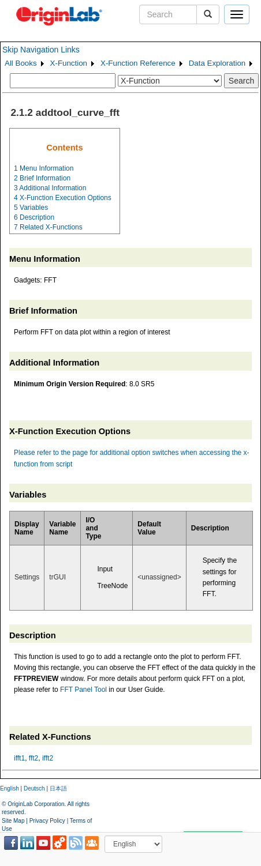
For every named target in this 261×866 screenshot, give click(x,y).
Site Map (13, 821)
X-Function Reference (138, 63)
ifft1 (19, 758)
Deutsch (34, 788)
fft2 (33, 758)
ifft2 (47, 758)
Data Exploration (217, 63)
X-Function (68, 63)
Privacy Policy (47, 821)
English (9, 788)
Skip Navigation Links (41, 49)
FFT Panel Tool (83, 690)
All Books (21, 63)
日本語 (58, 788)
